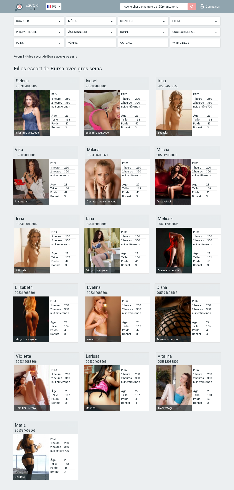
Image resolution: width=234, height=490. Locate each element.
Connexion (210, 6)
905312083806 (26, 86)
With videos (180, 42)
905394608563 (168, 86)
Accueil (19, 56)
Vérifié (72, 42)
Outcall (126, 42)
